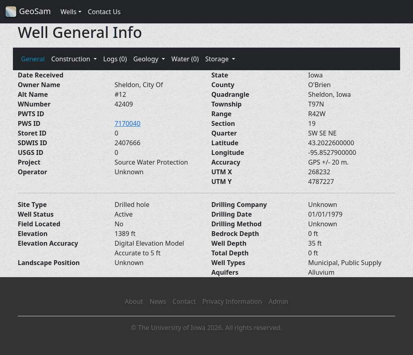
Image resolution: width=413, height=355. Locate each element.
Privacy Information (232, 301)
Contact (184, 301)
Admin (278, 301)
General (33, 58)
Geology (146, 58)
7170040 (127, 123)
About (134, 301)
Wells (68, 11)
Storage (218, 58)
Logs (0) (115, 58)
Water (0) (185, 58)
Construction (71, 58)
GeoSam (28, 12)
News (158, 301)
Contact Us (104, 11)
